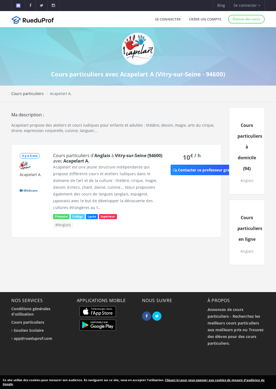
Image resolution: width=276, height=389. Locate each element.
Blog (221, 5)
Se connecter (168, 19)
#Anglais (63, 224)
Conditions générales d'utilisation (30, 311)
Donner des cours (246, 19)
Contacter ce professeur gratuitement (210, 169)
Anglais (247, 180)
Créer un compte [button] (205, 19)
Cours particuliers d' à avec (107, 158)
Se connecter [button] (246, 5)
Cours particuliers (27, 93)
